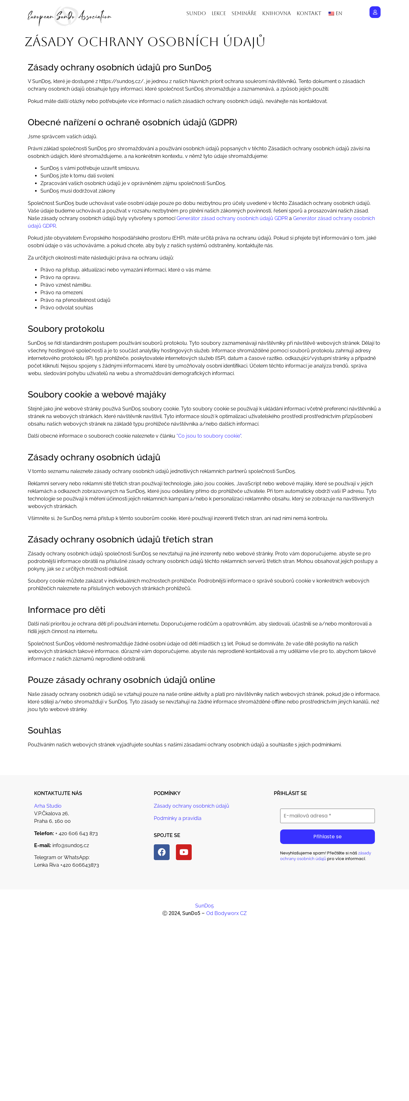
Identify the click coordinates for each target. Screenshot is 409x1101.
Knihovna (276, 13)
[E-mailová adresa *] (327, 816)
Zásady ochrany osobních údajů (191, 806)
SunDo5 (204, 906)
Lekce (219, 13)
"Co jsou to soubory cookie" (209, 436)
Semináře (244, 13)
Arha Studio (48, 806)
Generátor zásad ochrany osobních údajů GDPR (232, 218)
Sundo (196, 13)
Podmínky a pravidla (177, 818)
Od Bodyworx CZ (226, 913)
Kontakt (309, 13)
